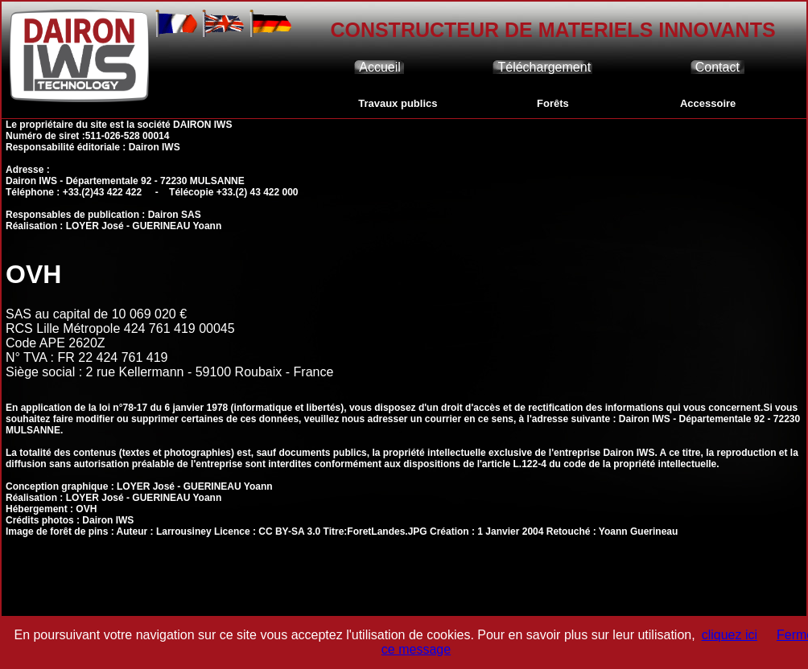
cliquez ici (729, 635)
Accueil (380, 67)
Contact (717, 67)
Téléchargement (544, 67)
